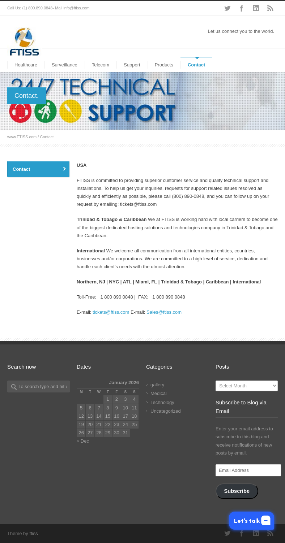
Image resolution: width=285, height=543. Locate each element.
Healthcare (25, 65)
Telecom (100, 65)
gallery (157, 384)
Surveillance (64, 65)
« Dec (83, 441)
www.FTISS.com (22, 137)
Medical (158, 393)
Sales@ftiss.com (164, 312)
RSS (270, 8)
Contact (196, 65)
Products (164, 65)
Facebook (241, 8)
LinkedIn (256, 8)
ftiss (33, 533)
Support (132, 65)
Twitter (227, 8)
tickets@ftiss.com (111, 312)
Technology (162, 402)
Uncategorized (165, 411)
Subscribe (237, 491)
